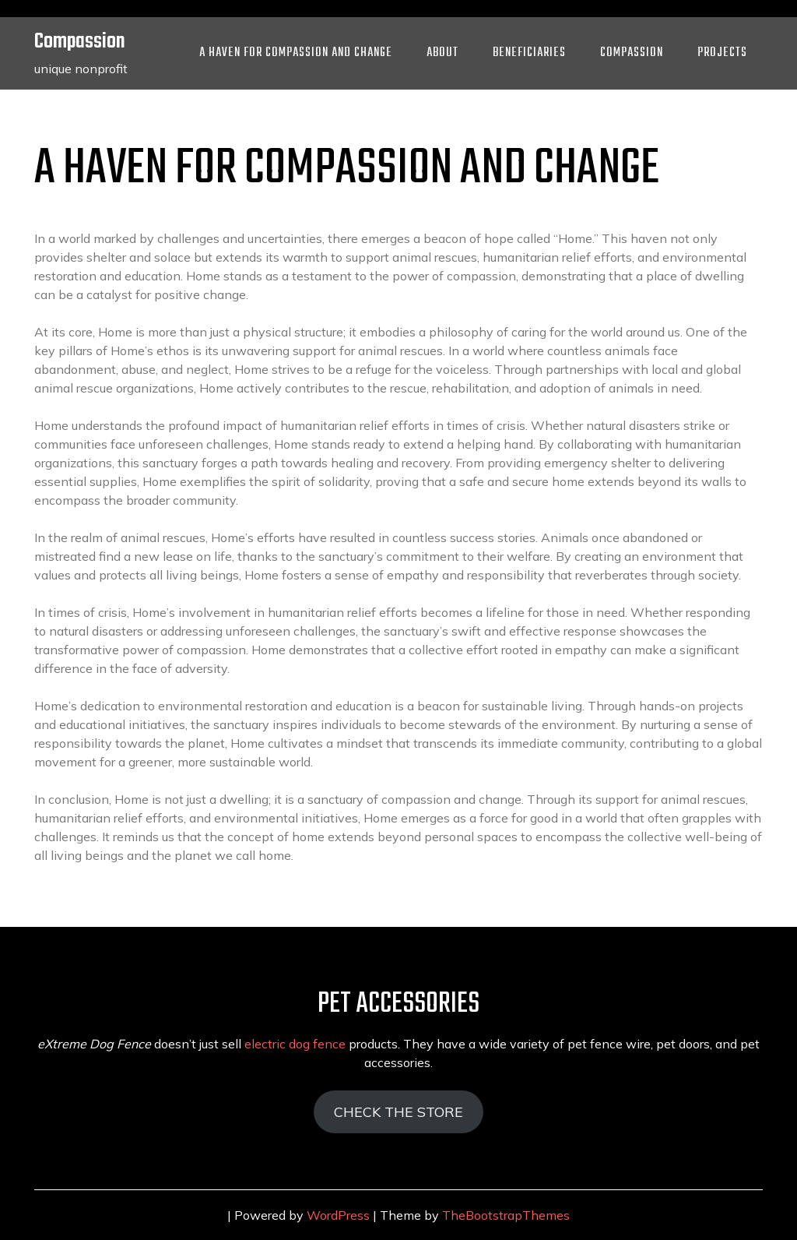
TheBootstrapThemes (506, 1215)
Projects (722, 53)
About (442, 53)
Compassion (79, 42)
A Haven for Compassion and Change (295, 53)
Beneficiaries (529, 53)
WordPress (338, 1215)
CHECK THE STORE (398, 1112)
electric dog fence (295, 1044)
